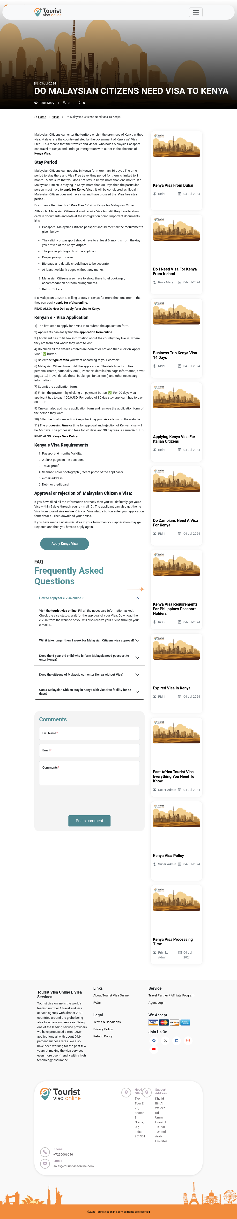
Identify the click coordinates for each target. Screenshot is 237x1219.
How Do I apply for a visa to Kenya (76, 308)
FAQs (97, 1002)
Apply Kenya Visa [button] (65, 544)
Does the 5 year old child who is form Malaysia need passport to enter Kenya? (84, 657)
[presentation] (76, 798)
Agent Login (156, 1002)
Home (40, 117)
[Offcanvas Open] (196, 12)
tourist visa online (63, 610)
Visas (55, 117)
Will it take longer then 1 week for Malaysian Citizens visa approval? (86, 640)
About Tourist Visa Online (111, 995)
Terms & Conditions (107, 1022)
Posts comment (89, 820)
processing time (56, 425)
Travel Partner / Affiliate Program (171, 995)
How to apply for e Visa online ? (61, 598)
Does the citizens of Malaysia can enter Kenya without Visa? (81, 674)
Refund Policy (102, 1036)
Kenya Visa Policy (65, 436)
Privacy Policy (103, 1029)
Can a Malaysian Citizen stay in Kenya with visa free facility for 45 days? (85, 691)
